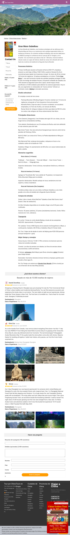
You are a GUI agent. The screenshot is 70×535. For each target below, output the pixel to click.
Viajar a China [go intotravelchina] (55, 485)
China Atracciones (15, 38)
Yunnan (41, 495)
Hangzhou (30, 503)
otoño (55, 252)
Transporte (22, 216)
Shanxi (41, 497)
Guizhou (41, 505)
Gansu (41, 499)
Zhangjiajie (30, 508)
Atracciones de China (21, 489)
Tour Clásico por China (10, 486)
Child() (10, 86)
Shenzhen (30, 505)
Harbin (41, 489)
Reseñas (18, 497)
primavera (28, 252)
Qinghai (41, 501)
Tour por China (10, 484)
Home (6, 38)
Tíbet (40, 493)
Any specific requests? (8, 95)
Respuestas (19, 495)
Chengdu (30, 497)
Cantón (29, 501)
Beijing (24, 38)
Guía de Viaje (19, 491)
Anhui (40, 508)
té (34, 162)
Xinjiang (41, 503)
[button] (15, 43)
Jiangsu (41, 491)
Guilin (29, 510)
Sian (29, 491)
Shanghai (30, 495)
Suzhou (29, 499)
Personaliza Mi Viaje (21, 493)
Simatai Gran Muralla (44, 263)
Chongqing (30, 493)
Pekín (29, 489)
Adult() (9, 78)
